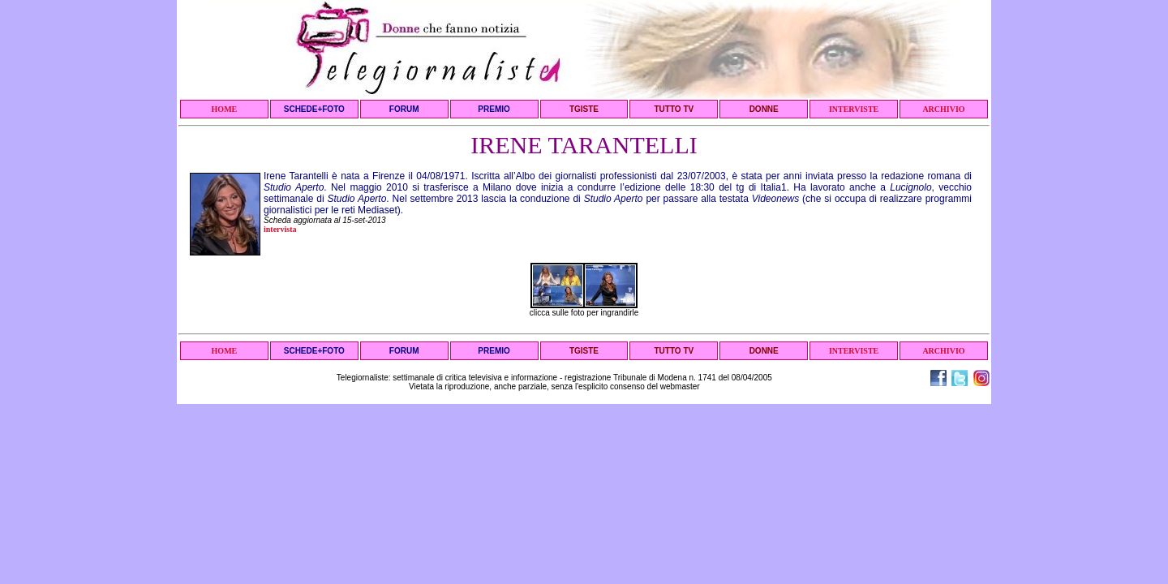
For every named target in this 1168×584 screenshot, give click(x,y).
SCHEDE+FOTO (314, 109)
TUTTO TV (674, 109)
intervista (280, 229)
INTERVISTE (853, 109)
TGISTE (584, 109)
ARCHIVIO (943, 109)
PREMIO (493, 109)
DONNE (764, 109)
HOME (225, 109)
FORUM (404, 109)
